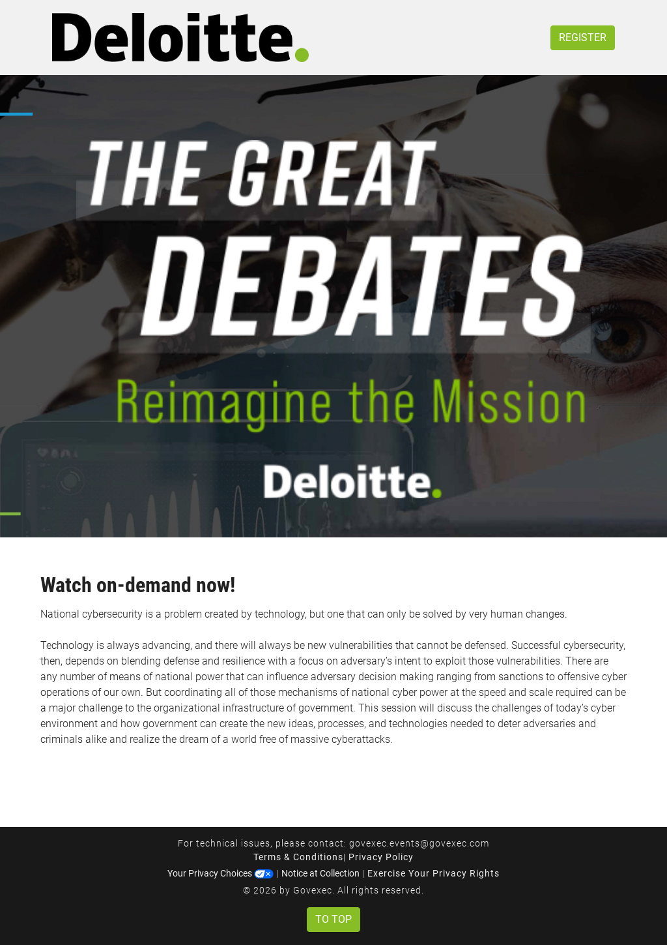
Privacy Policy (381, 857)
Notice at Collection (320, 873)
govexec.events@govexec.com (419, 843)
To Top (333, 919)
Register (582, 37)
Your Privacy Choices (220, 873)
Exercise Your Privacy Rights (433, 873)
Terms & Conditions (298, 857)
